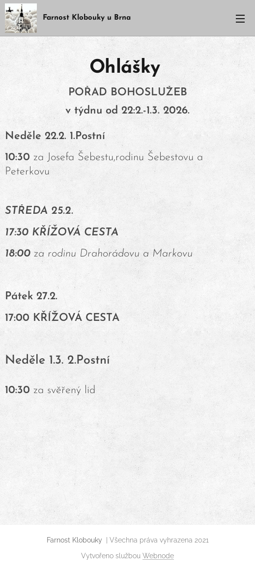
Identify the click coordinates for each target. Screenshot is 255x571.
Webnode (158, 556)
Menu (240, 18)
